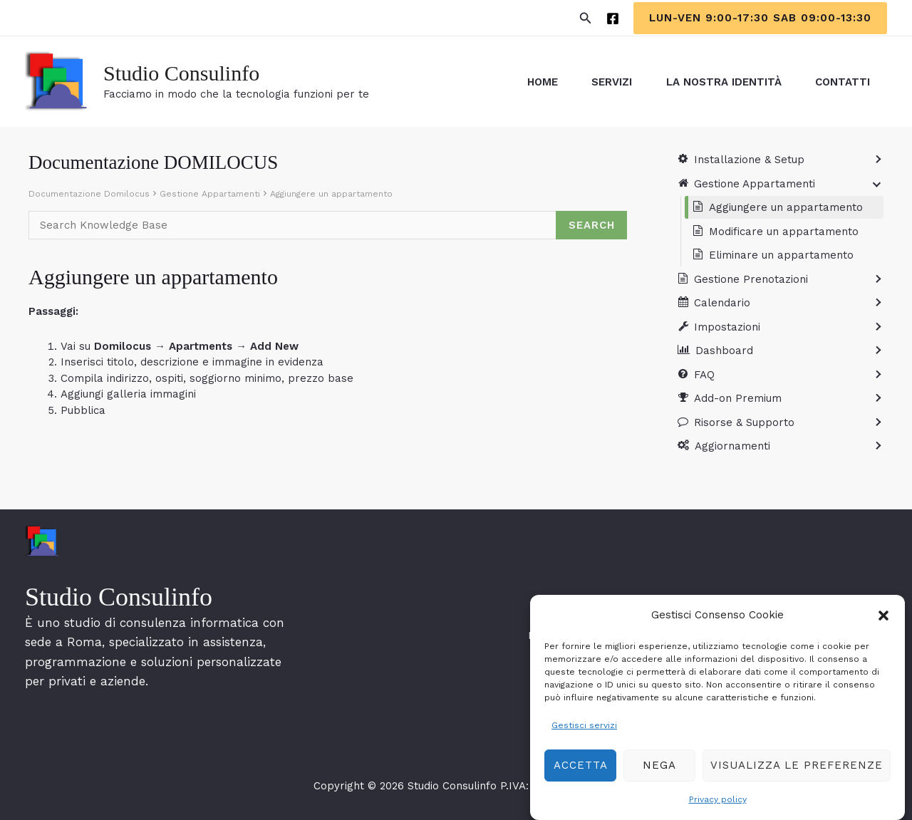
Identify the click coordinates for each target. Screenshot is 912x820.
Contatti (841, 82)
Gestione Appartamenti (210, 194)
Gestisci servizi (584, 732)
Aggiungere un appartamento (331, 194)
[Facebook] (612, 18)
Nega (659, 772)
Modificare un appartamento (784, 231)
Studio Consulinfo (181, 73)
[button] (883, 623)
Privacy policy (718, 806)
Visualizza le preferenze (796, 772)
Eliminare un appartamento (781, 255)
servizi (607, 82)
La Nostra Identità (721, 82)
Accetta (581, 772)
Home (536, 82)
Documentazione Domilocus (89, 194)
